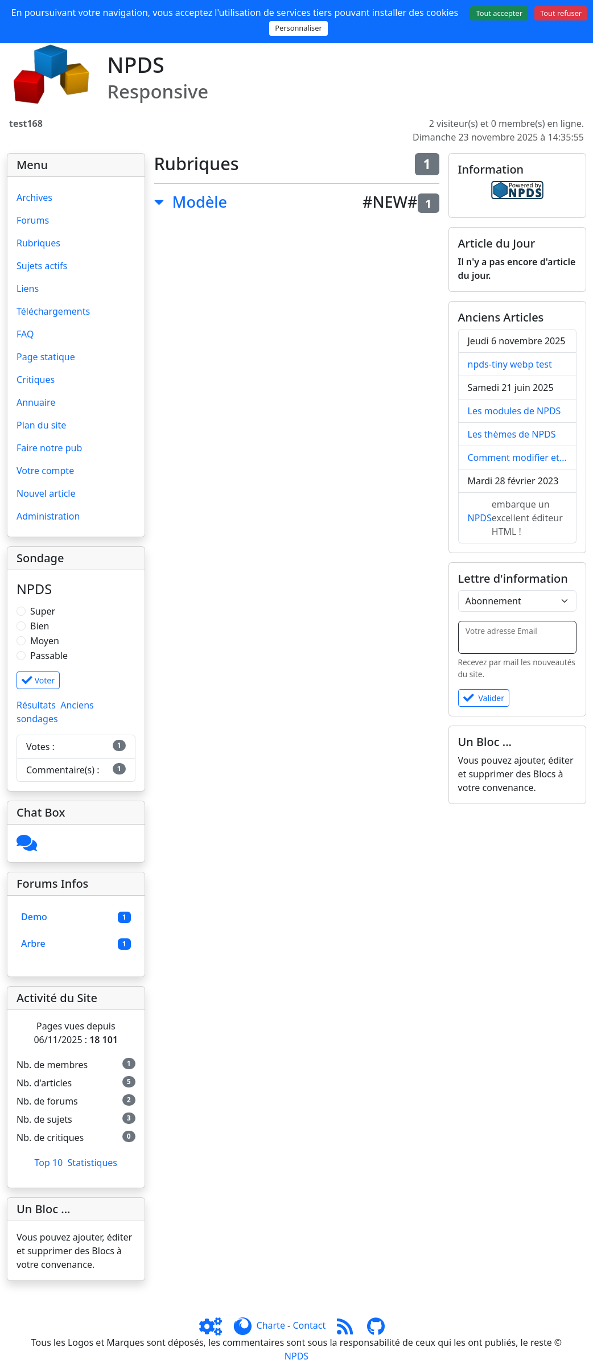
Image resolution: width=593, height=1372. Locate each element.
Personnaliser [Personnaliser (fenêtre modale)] (298, 28)
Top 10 (48, 1162)
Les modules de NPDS (514, 411)
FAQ (25, 334)
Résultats (36, 705)
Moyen (44, 641)
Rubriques (38, 243)
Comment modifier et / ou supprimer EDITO (517, 457)
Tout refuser (561, 13)
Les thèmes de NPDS (512, 434)
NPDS (480, 518)
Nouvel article (46, 493)
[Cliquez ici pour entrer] (27, 846)
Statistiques (92, 1162)
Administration (48, 516)
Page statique (46, 357)
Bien (39, 626)
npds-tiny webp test (510, 364)
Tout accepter (499, 13)
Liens (28, 288)
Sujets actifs (42, 265)
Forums (33, 220)
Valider (484, 698)
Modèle (199, 201)
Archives (34, 197)
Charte (271, 1325)
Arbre (33, 943)
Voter (38, 680)
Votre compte (45, 470)
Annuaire (36, 402)
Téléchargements (53, 311)
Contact (309, 1325)
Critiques (36, 379)
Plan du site (41, 425)
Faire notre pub (49, 448)
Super (42, 611)
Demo (34, 916)
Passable (49, 655)
